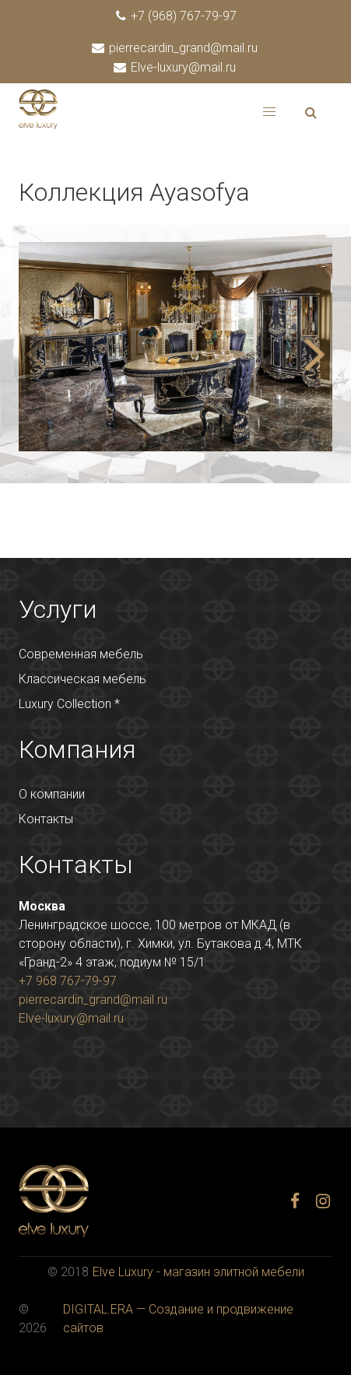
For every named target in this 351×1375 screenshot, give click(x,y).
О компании (52, 794)
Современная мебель (81, 654)
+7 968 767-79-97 (68, 980)
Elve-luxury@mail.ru (175, 67)
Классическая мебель (82, 679)
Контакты (46, 819)
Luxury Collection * (69, 703)
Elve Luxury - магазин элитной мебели (198, 1272)
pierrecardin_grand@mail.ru (175, 47)
